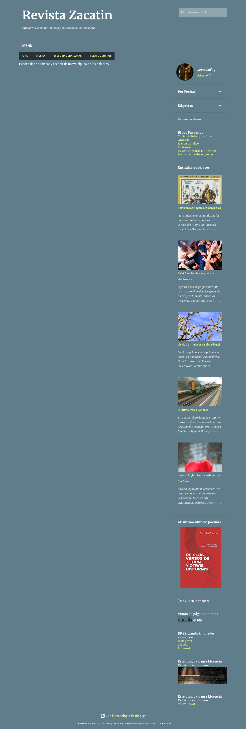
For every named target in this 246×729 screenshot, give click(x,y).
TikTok (183, 644)
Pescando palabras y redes (195, 154)
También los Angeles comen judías (199, 207)
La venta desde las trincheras (197, 151)
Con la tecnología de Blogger (123, 716)
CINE (25, 56)
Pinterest (184, 648)
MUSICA (41, 56)
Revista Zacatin (67, 15)
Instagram (185, 641)
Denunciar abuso (189, 119)
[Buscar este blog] (207, 12)
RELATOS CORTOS (100, 56)
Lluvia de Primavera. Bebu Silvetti (199, 344)
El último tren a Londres (193, 409)
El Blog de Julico (188, 143)
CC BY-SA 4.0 (186, 704)
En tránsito (185, 147)
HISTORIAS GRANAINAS (67, 56)
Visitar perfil (204, 75)
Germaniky (206, 70)
